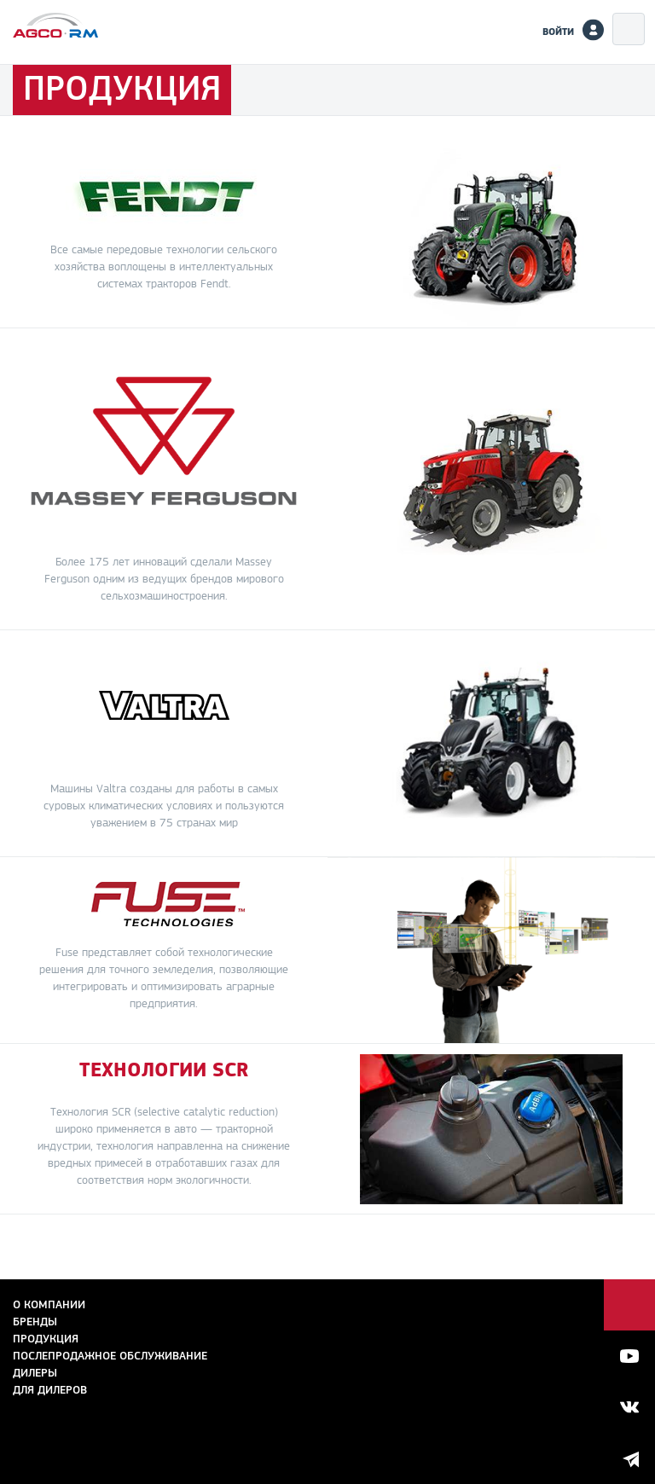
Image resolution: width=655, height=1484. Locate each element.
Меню (628, 29)
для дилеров (50, 1389)
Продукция (45, 1338)
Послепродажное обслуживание (110, 1355)
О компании (49, 1304)
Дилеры (35, 1372)
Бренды (35, 1321)
